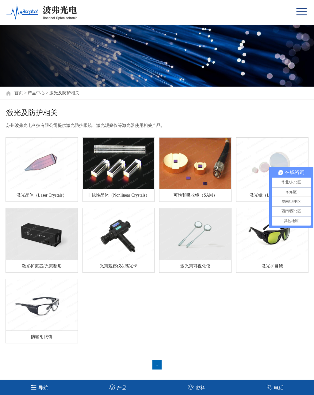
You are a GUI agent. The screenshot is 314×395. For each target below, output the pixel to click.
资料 (196, 387)
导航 (39, 387)
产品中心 (36, 93)
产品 (118, 387)
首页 (18, 93)
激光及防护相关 (64, 93)
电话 (275, 387)
